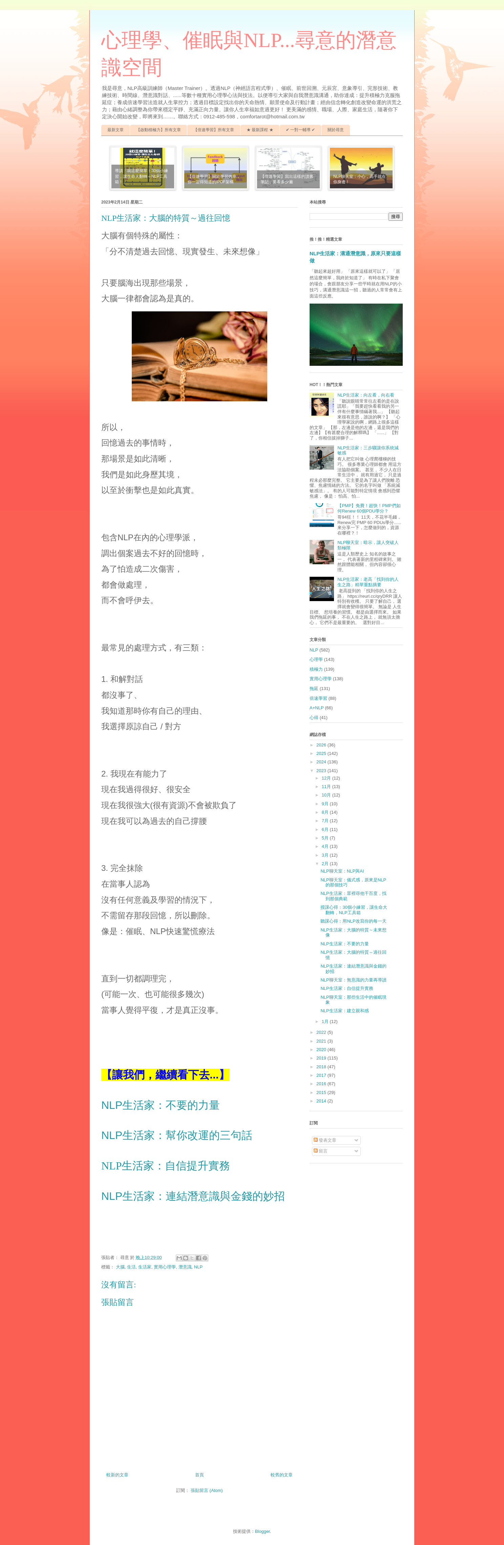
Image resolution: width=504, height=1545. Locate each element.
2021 (322, 1041)
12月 (327, 778)
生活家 (144, 1266)
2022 (322, 1032)
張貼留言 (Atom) (207, 1490)
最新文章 (115, 129)
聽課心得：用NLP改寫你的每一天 (353, 921)
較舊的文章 (282, 1474)
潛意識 (185, 1266)
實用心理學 (165, 1266)
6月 (326, 829)
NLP (198, 1266)
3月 (326, 855)
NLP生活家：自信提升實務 (165, 1166)
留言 (321, 1151)
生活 (131, 1266)
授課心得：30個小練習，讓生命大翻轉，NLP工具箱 (353, 910)
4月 (326, 846)
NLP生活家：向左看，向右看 (365, 395)
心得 (314, 717)
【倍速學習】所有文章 (213, 129)
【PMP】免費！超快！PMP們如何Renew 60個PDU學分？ (368, 508)
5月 (326, 837)
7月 (326, 820)
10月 (327, 795)
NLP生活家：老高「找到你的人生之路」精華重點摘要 (368, 582)
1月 (326, 1021)
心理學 (316, 659)
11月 (327, 786)
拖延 (314, 688)
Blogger (262, 1531)
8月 (326, 812)
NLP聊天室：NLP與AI (342, 871)
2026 (322, 744)
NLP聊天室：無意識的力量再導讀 (353, 979)
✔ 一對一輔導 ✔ (300, 129)
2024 (322, 761)
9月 (326, 803)
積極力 (316, 669)
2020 (322, 1049)
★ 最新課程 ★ (260, 129)
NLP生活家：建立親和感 (344, 1010)
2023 (322, 770)
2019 (322, 1058)
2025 (322, 753)
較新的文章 (117, 1474)
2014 (322, 1100)
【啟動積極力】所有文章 (158, 129)
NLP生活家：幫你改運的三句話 (176, 1135)
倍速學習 (318, 698)
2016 (322, 1083)
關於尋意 (336, 129)
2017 (322, 1075)
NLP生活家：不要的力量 (160, 1105)
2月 (326, 863)
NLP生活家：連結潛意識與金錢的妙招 (193, 1196)
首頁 (199, 1474)
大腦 (120, 1266)
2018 (322, 1066)
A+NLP (317, 707)
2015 (322, 1092)
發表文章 (325, 1140)
